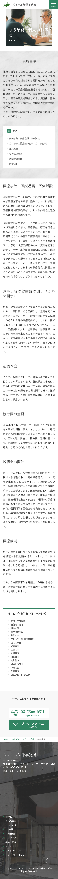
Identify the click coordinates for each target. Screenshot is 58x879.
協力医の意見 (15, 154)
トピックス (10, 837)
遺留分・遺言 (17, 624)
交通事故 (15, 653)
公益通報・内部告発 (20, 674)
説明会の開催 (15, 159)
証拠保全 (13, 148)
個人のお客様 (28, 739)
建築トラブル (17, 664)
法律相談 (9, 846)
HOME (6, 739)
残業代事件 (16, 642)
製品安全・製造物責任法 (22, 638)
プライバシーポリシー (16, 854)
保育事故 (15, 671)
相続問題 (15, 628)
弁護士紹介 (10, 825)
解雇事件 (15, 646)
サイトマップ (11, 850)
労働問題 (15, 635)
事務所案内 (10, 820)
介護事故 (15, 667)
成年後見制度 (17, 631)
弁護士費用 (10, 833)
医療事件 (15, 649)
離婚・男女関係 (18, 621)
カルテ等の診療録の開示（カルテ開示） (28, 143)
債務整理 (15, 660)
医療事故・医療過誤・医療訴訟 (24, 138)
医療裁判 (13, 164)
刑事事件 (15, 656)
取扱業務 (15, 739)
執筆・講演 (10, 842)
